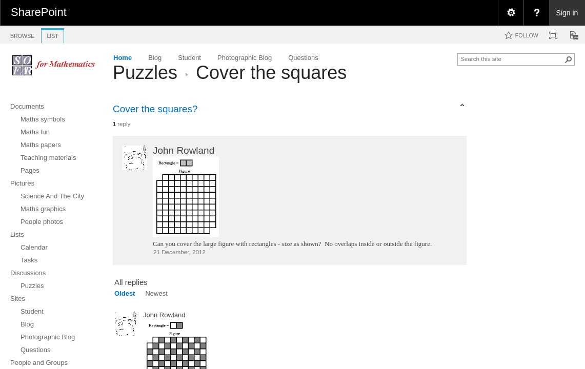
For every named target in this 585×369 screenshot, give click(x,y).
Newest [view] (156, 293)
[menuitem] (510, 13)
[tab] (22, 34)
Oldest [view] (124, 293)
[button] (568, 59)
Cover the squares (271, 72)
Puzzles (145, 72)
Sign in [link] (567, 13)
